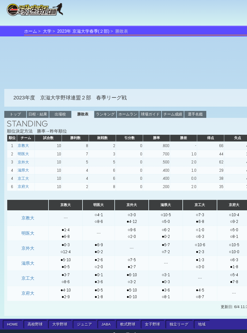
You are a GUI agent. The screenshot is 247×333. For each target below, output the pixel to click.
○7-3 (200, 215)
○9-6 (132, 230)
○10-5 (166, 215)
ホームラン (127, 114)
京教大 (23, 145)
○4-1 (99, 215)
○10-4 (234, 215)
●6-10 (131, 275)
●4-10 (66, 290)
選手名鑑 (195, 114)
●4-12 (131, 221)
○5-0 (166, 221)
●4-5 (200, 290)
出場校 (60, 114)
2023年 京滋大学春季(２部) (83, 31)
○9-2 (234, 221)
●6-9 (99, 245)
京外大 (23, 162)
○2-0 (132, 236)
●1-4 (66, 230)
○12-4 (66, 252)
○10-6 (200, 245)
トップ (15, 114)
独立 (179, 324)
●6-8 (200, 221)
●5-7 (166, 245)
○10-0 (234, 252)
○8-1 (234, 236)
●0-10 (131, 297)
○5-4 (234, 275)
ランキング (105, 114)
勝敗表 (82, 114)
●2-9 (66, 297)
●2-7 (132, 267)
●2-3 (200, 252)
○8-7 (200, 297)
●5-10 (66, 260)
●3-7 (66, 275)
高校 (35, 324)
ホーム (30, 31)
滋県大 (23, 170)
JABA (106, 324)
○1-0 (200, 230)
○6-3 (200, 236)
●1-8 (234, 267)
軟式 (127, 324)
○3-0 (132, 215)
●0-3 (66, 245)
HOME (12, 324)
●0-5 (66, 267)
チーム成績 (172, 114)
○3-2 (132, 282)
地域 (201, 324)
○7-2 (166, 252)
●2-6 (99, 260)
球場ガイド (150, 114)
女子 (152, 324)
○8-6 (99, 221)
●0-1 (99, 275)
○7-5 (132, 260)
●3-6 (99, 282)
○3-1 (166, 275)
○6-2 (166, 230)
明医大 (23, 153)
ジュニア (84, 324)
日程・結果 (37, 114)
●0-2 (166, 236)
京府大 (23, 186)
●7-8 (234, 282)
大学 (47, 31)
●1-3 (200, 260)
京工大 (23, 178)
